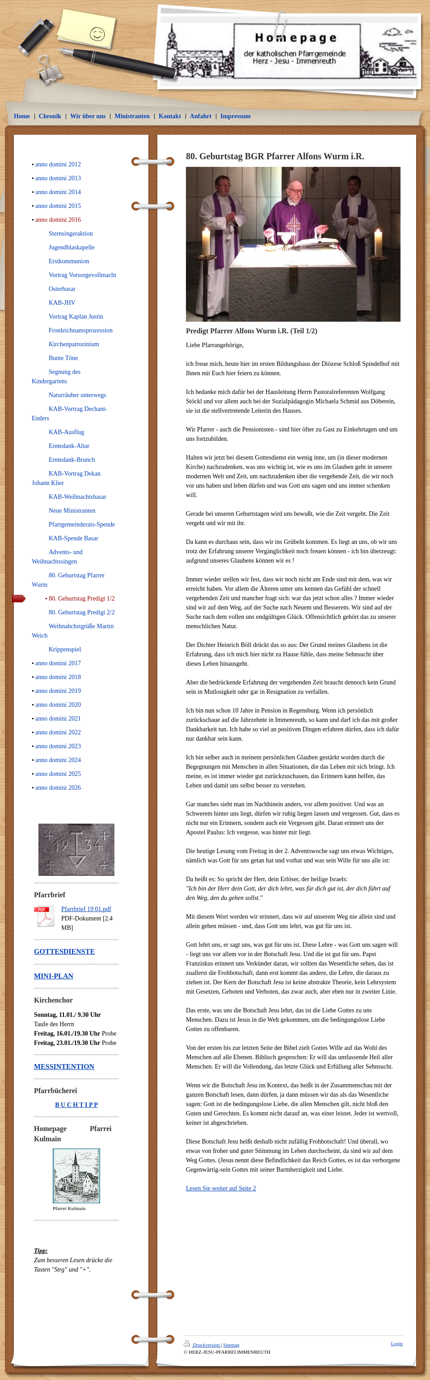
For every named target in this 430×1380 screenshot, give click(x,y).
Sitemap (231, 1344)
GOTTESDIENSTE (64, 951)
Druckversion (202, 1344)
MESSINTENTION (64, 1066)
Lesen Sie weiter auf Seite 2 (221, 1188)
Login (397, 1343)
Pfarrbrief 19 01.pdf (86, 909)
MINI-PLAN (53, 976)
